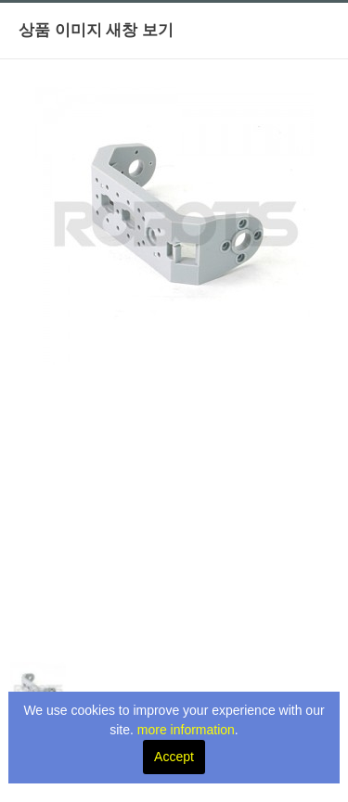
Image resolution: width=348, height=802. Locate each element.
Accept (174, 756)
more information (186, 729)
